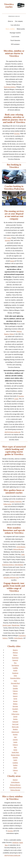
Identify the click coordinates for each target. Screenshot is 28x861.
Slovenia (7, 240)
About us (10, 21)
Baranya (6, 334)
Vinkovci (15, 745)
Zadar (22, 554)
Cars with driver (15, 25)
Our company (19, 21)
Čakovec (15, 691)
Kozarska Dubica (15, 678)
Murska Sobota (15, 755)
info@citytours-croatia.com (14, 16)
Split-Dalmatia (19, 564)
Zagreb (15, 716)
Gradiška (15, 668)
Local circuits (15, 36)
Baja (15, 747)
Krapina (12, 501)
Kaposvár (15, 660)
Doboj (15, 767)
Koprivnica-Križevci (10, 87)
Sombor (15, 765)
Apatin (15, 742)
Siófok (15, 750)
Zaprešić (15, 739)
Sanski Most (15, 752)
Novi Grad (15, 724)
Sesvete (15, 701)
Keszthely (15, 709)
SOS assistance (15, 44)
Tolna (15, 675)
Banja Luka (15, 727)
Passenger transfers (15, 33)
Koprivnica (18, 501)
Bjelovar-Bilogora (18, 549)
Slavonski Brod (15, 683)
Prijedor (15, 711)
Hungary (15, 780)
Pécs (15, 663)
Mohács (15, 704)
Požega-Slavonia (15, 790)
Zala (15, 737)
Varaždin (15, 688)
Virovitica (17, 133)
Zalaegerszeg (15, 732)
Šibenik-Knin (15, 625)
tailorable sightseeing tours (11, 577)
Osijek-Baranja (21, 547)
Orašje (15, 760)
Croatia (9, 238)
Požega (12, 334)
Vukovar (15, 770)
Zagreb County (7, 625)
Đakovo (15, 693)
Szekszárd (15, 721)
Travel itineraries (15, 40)
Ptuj (15, 773)
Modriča (15, 729)
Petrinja (15, 686)
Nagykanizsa (15, 665)
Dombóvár (15, 673)
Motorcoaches (21, 29)
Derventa (15, 706)
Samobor (15, 757)
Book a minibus (10, 29)
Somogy (15, 696)
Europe (12, 261)
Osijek (15, 698)
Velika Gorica (7, 504)
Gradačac (15, 762)
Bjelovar (19, 331)
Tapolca (15, 719)
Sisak (15, 681)
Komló (15, 670)
